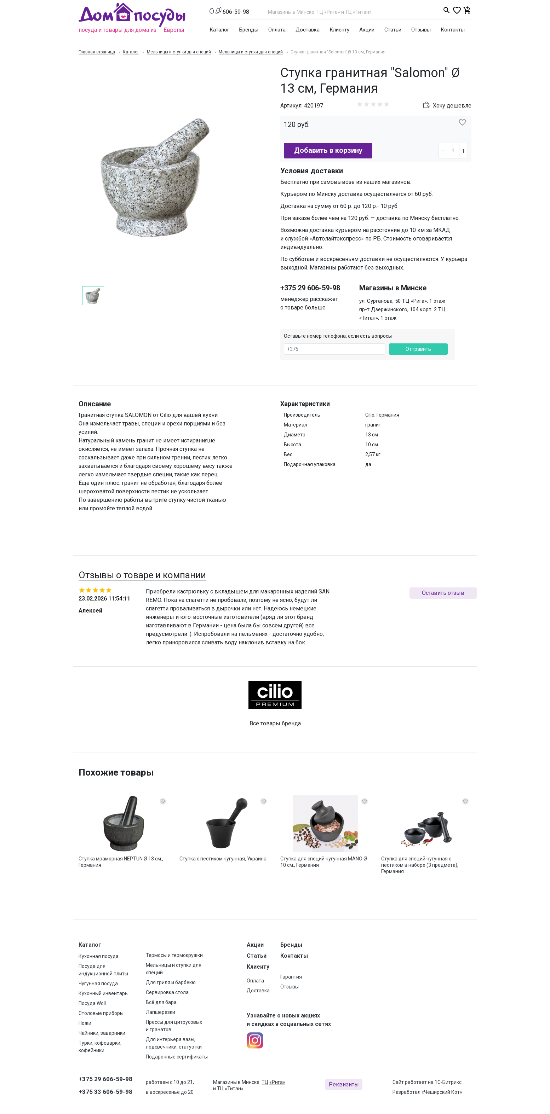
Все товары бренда (275, 723)
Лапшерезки (160, 1012)
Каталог (219, 30)
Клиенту (339, 30)
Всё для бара (161, 1002)
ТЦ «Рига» (273, 1082)
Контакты (453, 30)
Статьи (392, 30)
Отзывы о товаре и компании (142, 575)
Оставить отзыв (443, 593)
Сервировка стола (167, 992)
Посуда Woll (92, 1003)
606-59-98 (236, 11)
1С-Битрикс (448, 1082)
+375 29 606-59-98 (310, 288)
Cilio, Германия (382, 415)
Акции (366, 30)
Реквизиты (344, 1084)
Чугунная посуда (98, 983)
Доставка (308, 30)
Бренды (248, 30)
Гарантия (291, 977)
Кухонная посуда (99, 956)
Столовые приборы (101, 1013)
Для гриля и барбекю (171, 982)
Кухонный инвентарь (103, 993)
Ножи (85, 1023)
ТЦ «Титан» (230, 1088)
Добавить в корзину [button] (328, 150)
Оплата (277, 30)
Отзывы (421, 30)
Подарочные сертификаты (177, 1057)
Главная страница (97, 52)
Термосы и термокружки (174, 955)
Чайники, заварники (102, 1033)
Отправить (418, 349)
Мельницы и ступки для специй (179, 52)
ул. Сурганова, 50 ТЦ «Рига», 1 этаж (402, 301)
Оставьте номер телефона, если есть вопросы (338, 336)
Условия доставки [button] (311, 171)
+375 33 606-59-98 (105, 1091)
